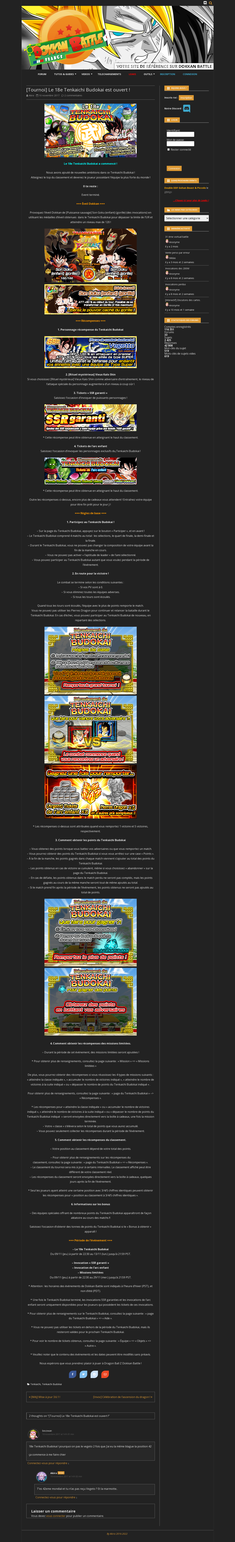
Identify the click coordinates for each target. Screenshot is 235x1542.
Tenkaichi (35, 1384)
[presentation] (190, 157)
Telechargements (109, 74)
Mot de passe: (175, 140)
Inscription (167, 74)
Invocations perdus (175, 284)
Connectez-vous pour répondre (47, 1463)
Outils (148, 74)
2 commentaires (73, 95)
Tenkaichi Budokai (52, 1384)
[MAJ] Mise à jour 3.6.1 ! (44, 1397)
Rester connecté (181, 149)
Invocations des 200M (177, 268)
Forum (42, 74)
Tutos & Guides (64, 74)
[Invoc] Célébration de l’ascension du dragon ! (122, 1397)
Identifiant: (173, 130)
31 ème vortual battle (177, 236)
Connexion (190, 74)
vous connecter (55, 1516)
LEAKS (132, 74)
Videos (86, 74)
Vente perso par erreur (177, 252)
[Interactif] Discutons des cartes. (182, 300)
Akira (31, 95)
